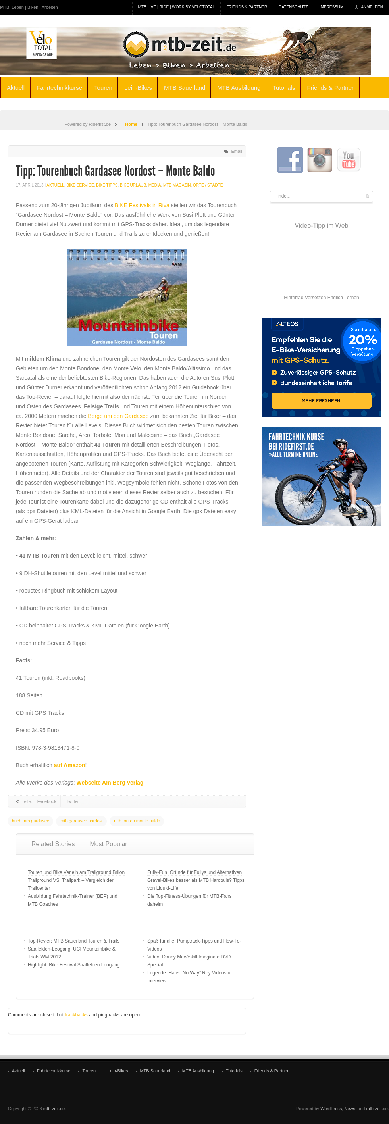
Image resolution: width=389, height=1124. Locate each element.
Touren (103, 87)
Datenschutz (293, 7)
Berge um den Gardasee (118, 416)
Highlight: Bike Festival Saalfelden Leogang (73, 965)
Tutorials (283, 87)
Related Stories (53, 844)
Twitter (72, 801)
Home (131, 124)
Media (154, 185)
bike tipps (106, 185)
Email (236, 151)
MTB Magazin (177, 185)
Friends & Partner (246, 7)
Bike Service (80, 185)
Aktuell (16, 87)
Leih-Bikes (138, 87)
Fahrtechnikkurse (59, 87)
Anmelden (372, 7)
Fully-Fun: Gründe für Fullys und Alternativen (194, 872)
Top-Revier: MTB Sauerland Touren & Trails (73, 941)
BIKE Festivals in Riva (142, 205)
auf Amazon (69, 765)
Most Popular (108, 844)
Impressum (332, 7)
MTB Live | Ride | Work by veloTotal (176, 7)
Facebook (46, 801)
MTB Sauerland (184, 87)
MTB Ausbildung (238, 87)
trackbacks (76, 1015)
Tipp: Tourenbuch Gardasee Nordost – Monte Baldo (115, 171)
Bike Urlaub (133, 185)
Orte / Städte (208, 185)
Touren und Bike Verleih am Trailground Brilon (76, 872)
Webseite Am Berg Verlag (110, 782)
